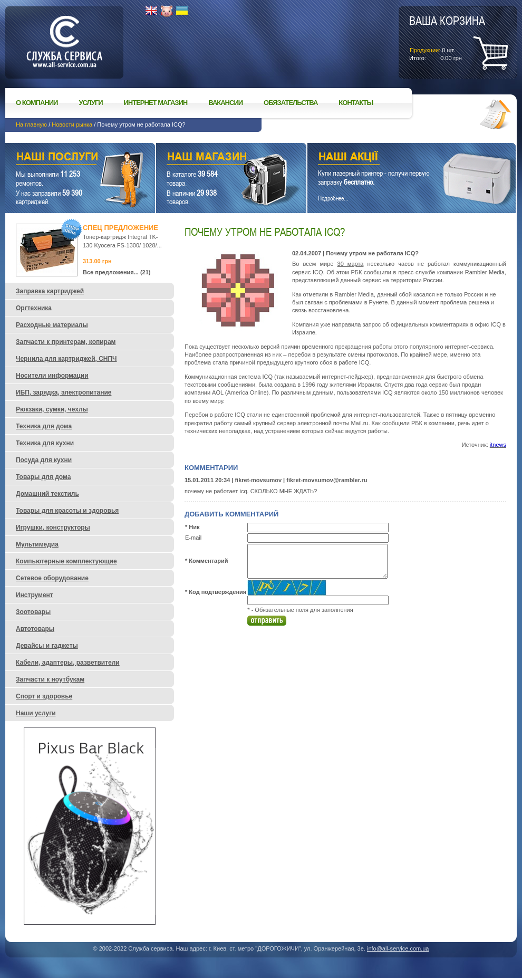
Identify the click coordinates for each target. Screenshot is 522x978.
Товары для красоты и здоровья (67, 510)
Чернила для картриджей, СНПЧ (66, 358)
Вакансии (225, 103)
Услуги (90, 103)
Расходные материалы (52, 325)
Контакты (356, 103)
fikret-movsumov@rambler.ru (326, 480)
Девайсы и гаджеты (47, 645)
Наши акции (397, 158)
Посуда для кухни (44, 460)
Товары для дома (43, 477)
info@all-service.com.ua (398, 948)
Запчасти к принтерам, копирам (65, 342)
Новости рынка (72, 124)
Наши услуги (67, 158)
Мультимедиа (37, 544)
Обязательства (290, 103)
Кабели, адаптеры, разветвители (68, 662)
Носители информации (52, 375)
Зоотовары (33, 612)
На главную (31, 124)
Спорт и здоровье (44, 696)
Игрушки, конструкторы (53, 527)
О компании (36, 103)
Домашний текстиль (47, 493)
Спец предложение (120, 228)
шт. (447, 37)
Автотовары (35, 628)
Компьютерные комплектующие (66, 561)
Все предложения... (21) (117, 272)
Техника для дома (44, 426)
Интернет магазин (156, 103)
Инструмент (34, 595)
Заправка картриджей (50, 291)
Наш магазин (213, 158)
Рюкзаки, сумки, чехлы (52, 409)
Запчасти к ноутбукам (50, 679)
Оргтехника (34, 308)
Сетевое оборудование (52, 578)
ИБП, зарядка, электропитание (63, 392)
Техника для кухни (45, 443)
